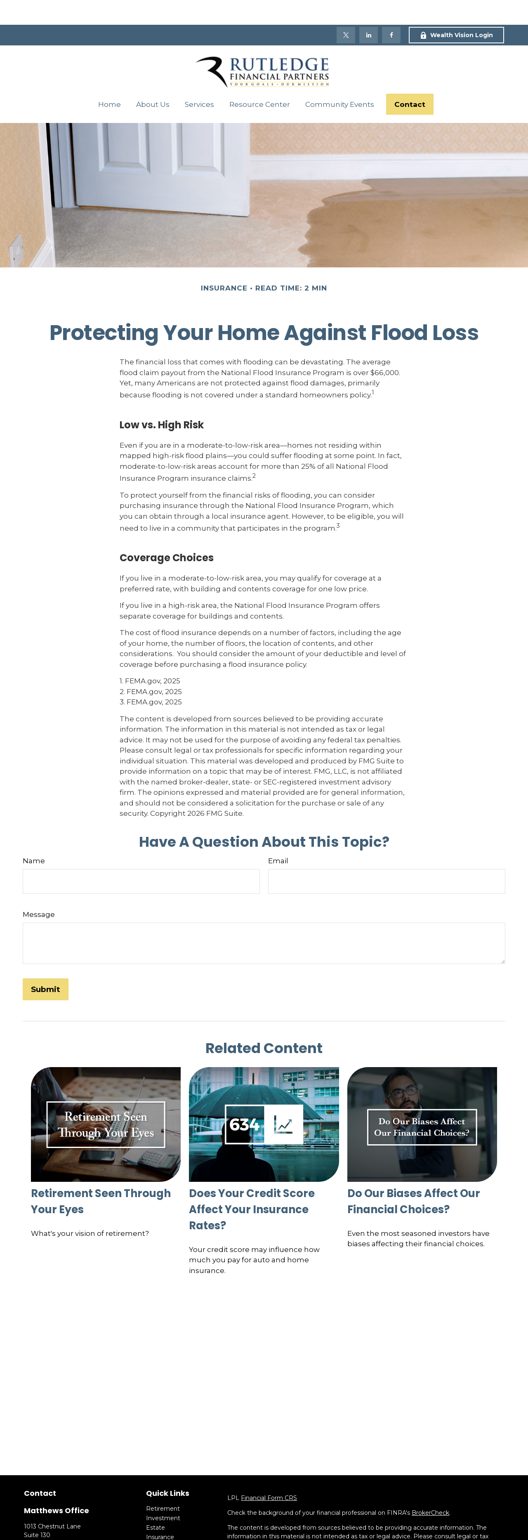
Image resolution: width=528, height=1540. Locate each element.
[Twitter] (346, 10)
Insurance (160, 1512)
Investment (163, 1493)
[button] (110, 79)
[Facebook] (391, 10)
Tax (151, 1522)
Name (34, 836)
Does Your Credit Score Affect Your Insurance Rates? (252, 1184)
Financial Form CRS (269, 1473)
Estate (155, 1503)
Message (39, 890)
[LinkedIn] (368, 10)
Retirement (163, 1484)
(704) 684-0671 (66, 1527)
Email (278, 836)
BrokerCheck (430, 1488)
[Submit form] (45, 964)
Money (156, 1531)
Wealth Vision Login (456, 10)
